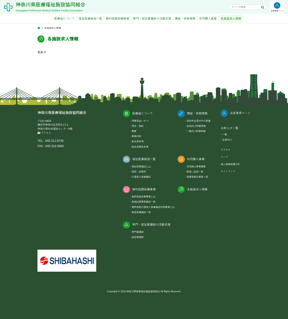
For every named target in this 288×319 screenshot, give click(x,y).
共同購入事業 (208, 18)
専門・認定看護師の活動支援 (152, 18)
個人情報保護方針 (230, 164)
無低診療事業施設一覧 (144, 201)
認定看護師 (138, 237)
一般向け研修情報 (196, 131)
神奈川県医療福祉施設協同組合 (50, 5)
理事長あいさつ (140, 120)
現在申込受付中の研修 (198, 120)
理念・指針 (138, 125)
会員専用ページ (240, 113)
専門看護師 (138, 231)
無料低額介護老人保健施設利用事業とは (153, 206)
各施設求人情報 (231, 18)
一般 (224, 134)
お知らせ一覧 (229, 128)
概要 (134, 131)
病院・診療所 (139, 171)
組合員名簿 (138, 141)
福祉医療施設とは (141, 166)
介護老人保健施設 (141, 176)
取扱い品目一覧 (195, 171)
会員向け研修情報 (196, 125)
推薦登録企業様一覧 (197, 176)
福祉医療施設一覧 (90, 18)
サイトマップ (228, 171)
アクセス (44, 133)
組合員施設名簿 (140, 146)
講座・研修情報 (185, 18)
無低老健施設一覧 (141, 212)
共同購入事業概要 (196, 166)
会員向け (227, 139)
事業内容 (136, 136)
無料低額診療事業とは (144, 196)
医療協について (64, 18)
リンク (224, 157)
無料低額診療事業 (117, 18)
